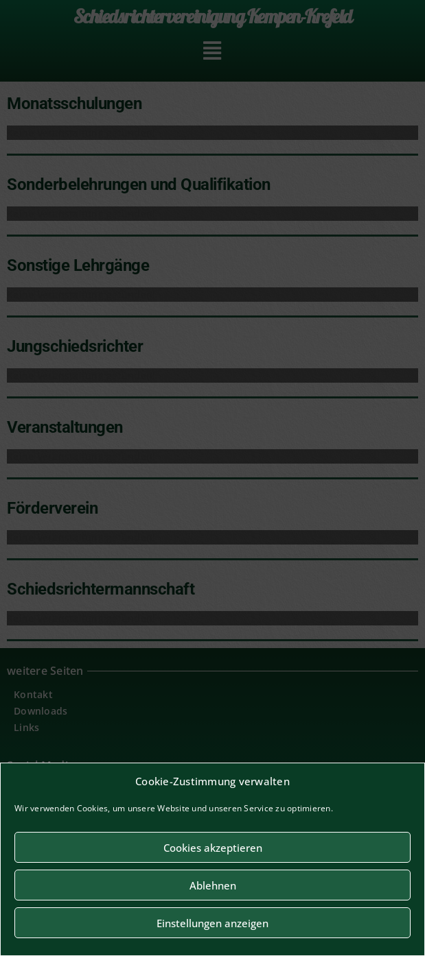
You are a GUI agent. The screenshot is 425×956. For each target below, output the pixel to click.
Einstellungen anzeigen (212, 923)
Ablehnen (212, 885)
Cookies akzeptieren (212, 848)
